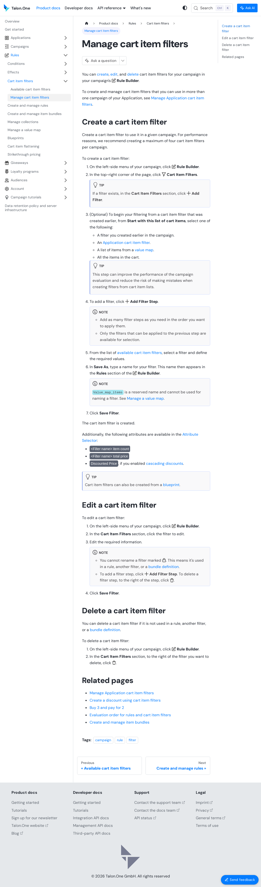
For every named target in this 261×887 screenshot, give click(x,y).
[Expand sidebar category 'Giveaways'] (65, 163)
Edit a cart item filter (238, 38)
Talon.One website (29, 825)
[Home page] (86, 23)
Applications (21, 37)
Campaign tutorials (26, 197)
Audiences (19, 180)
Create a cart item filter (236, 28)
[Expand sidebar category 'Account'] (65, 189)
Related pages (233, 57)
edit (114, 74)
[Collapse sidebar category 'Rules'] (65, 55)
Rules (15, 55)
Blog (17, 833)
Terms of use (207, 825)
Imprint (204, 802)
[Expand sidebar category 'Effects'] (65, 72)
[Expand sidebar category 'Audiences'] (65, 180)
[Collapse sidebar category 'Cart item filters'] (65, 81)
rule (120, 740)
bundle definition (163, 566)
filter (132, 740)
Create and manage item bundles (119, 722)
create (103, 74)
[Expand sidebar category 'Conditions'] (65, 64)
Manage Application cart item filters (122, 692)
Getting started (25, 802)
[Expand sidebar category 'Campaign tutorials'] (65, 197)
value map (144, 249)
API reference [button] (109, 8)
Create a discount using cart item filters (125, 700)
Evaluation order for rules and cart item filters (130, 714)
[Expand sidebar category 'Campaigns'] (65, 46)
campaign (103, 740)
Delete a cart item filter (236, 47)
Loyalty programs (25, 171)
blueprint (171, 484)
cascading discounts (164, 463)
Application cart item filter (126, 242)
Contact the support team (159, 802)
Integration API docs (91, 817)
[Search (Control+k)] (212, 8)
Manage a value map (145, 398)
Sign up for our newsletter (34, 817)
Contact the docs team (156, 810)
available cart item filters (139, 352)
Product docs (48, 8)
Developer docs (79, 8)
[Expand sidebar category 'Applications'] (65, 38)
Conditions (16, 63)
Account (17, 188)
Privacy (204, 810)
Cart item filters (20, 81)
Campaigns (20, 46)
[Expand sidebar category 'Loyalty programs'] (65, 171)
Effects (13, 72)
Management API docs (93, 825)
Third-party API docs (91, 833)
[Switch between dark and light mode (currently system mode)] (185, 8)
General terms (210, 817)
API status (145, 817)
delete (133, 74)
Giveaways (19, 162)
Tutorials (19, 810)
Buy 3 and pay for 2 (107, 707)
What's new (140, 8)
